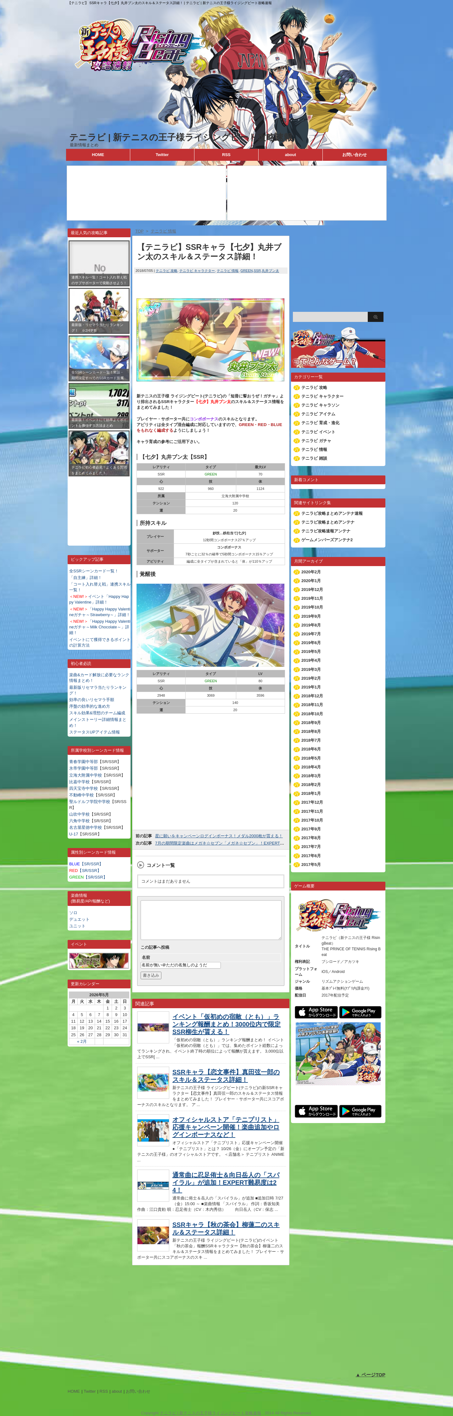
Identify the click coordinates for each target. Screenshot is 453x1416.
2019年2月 (311, 678)
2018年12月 (312, 696)
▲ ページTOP (370, 1374)
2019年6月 (311, 642)
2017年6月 (311, 855)
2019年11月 (312, 598)
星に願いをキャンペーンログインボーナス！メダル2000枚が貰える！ (219, 836)
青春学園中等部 (83, 761)
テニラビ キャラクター (197, 271)
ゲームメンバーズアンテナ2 (327, 539)
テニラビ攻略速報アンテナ (325, 531)
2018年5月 (311, 758)
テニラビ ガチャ (316, 440)
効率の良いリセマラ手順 (91, 699)
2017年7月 (311, 846)
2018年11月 (312, 704)
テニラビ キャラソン (320, 405)
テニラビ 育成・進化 (320, 422)
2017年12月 (312, 802)
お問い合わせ (354, 154)
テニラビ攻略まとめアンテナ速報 (332, 513)
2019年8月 (311, 625)
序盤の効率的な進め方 (89, 706)
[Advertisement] (99, 506)
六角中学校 (79, 820)
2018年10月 (312, 713)
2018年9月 (311, 722)
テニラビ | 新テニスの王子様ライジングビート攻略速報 (181, 137)
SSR (257, 271)
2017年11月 (312, 811)
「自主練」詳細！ (85, 577)
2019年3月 (311, 669)
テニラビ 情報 (227, 271)
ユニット (77, 926)
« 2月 (82, 1041)
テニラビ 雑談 (314, 458)
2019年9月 (311, 616)
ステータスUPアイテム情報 (94, 732)
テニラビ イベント (318, 432)
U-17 (73, 834)
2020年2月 (311, 572)
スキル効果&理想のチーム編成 (97, 713)
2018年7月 (311, 740)
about (290, 154)
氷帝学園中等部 (83, 768)
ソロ (73, 912)
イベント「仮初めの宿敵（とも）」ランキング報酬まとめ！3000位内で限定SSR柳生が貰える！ (226, 1032)
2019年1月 (311, 687)
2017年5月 (311, 864)
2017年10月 (312, 820)
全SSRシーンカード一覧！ (94, 571)
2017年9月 (311, 829)
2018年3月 (311, 775)
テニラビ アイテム (318, 414)
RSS (226, 154)
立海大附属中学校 (85, 775)
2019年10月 (312, 607)
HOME (98, 154)
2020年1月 (311, 580)
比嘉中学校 (79, 781)
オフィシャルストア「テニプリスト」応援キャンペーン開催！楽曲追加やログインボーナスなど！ (225, 1135)
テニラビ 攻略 (166, 271)
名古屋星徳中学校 (85, 827)
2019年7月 (311, 634)
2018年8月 (311, 731)
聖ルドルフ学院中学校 (89, 801)
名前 (146, 965)
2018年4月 (311, 767)
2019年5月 (311, 651)
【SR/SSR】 (86, 864)
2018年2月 (311, 784)
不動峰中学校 (81, 795)
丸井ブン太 (270, 271)
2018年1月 (311, 793)
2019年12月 (312, 589)
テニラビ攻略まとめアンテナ (328, 522)
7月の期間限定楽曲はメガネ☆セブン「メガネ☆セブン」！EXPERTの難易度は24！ (232, 843)
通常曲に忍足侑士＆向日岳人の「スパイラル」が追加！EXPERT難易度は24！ (225, 1190)
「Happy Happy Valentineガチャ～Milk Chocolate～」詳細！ (99, 627)
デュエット (79, 919)
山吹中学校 (79, 814)
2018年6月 (311, 749)
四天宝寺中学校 (83, 788)
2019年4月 (311, 660)
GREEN (246, 271)
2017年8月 (311, 837)
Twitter (162, 154)
